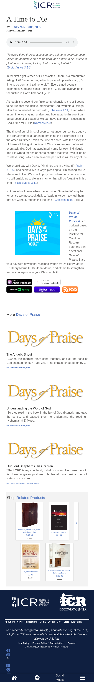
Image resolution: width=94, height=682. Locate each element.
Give (59, 622)
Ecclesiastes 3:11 (26, 182)
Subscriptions (57, 643)
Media (43, 622)
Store (66, 622)
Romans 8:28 (42, 123)
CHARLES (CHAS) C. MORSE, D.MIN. (25, 483)
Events (51, 622)
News (19, 622)
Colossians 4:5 (64, 199)
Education (76, 622)
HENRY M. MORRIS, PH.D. (26, 27)
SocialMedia (60, 677)
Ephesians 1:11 (58, 110)
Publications (31, 622)
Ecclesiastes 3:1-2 (19, 67)
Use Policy (24, 643)
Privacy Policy (39, 643)
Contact (72, 643)
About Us (10, 622)
